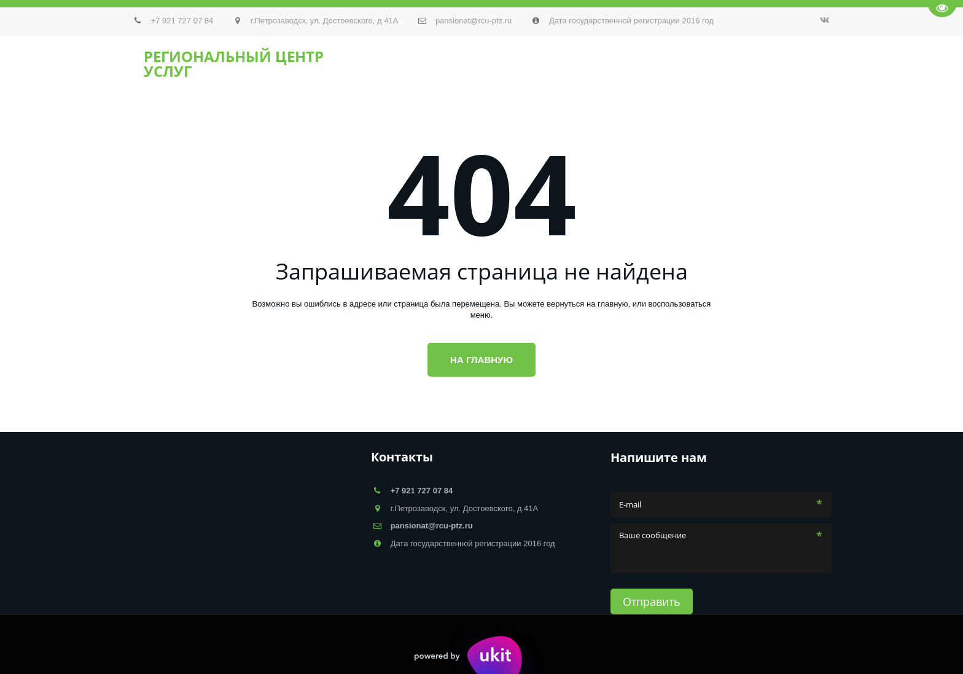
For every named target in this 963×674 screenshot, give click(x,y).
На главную (481, 360)
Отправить (651, 601)
